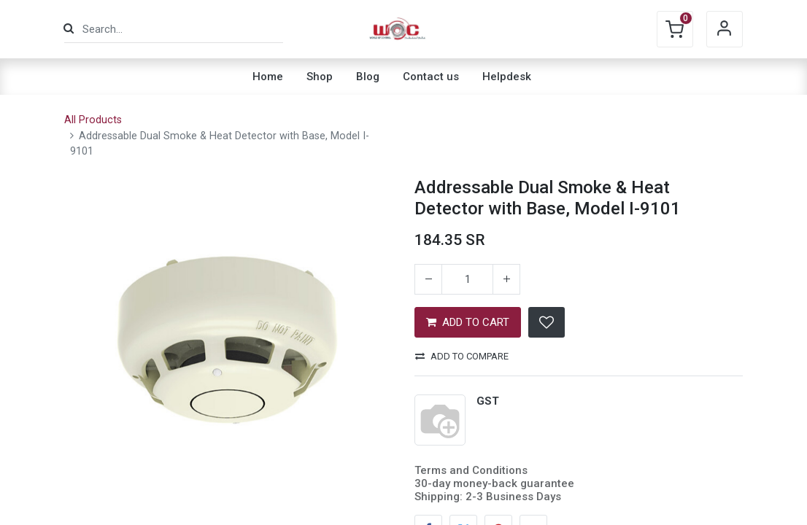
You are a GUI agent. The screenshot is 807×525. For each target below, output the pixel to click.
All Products (93, 120)
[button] (546, 322)
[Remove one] (428, 279)
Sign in (724, 29)
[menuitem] (268, 76)
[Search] (68, 28)
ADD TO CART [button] (467, 322)
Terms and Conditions (471, 470)
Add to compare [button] (462, 356)
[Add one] (506, 279)
